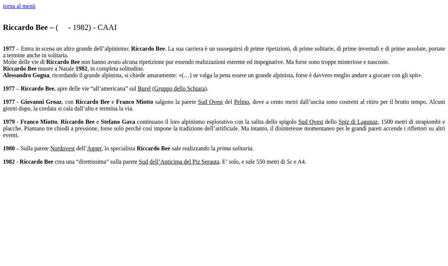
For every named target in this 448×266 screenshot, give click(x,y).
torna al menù (19, 6)
